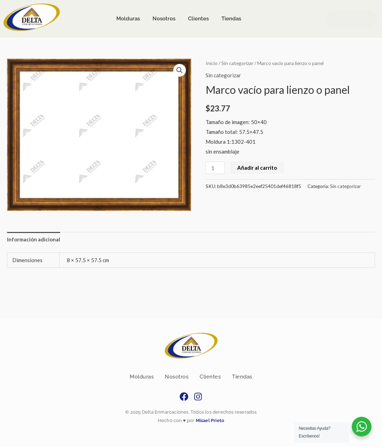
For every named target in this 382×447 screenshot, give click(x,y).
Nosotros (176, 377)
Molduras (142, 377)
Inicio (212, 63)
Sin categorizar (237, 63)
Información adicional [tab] (33, 239)
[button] (179, 70)
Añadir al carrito (257, 167)
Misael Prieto (209, 420)
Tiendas (242, 377)
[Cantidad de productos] (215, 168)
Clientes (210, 377)
